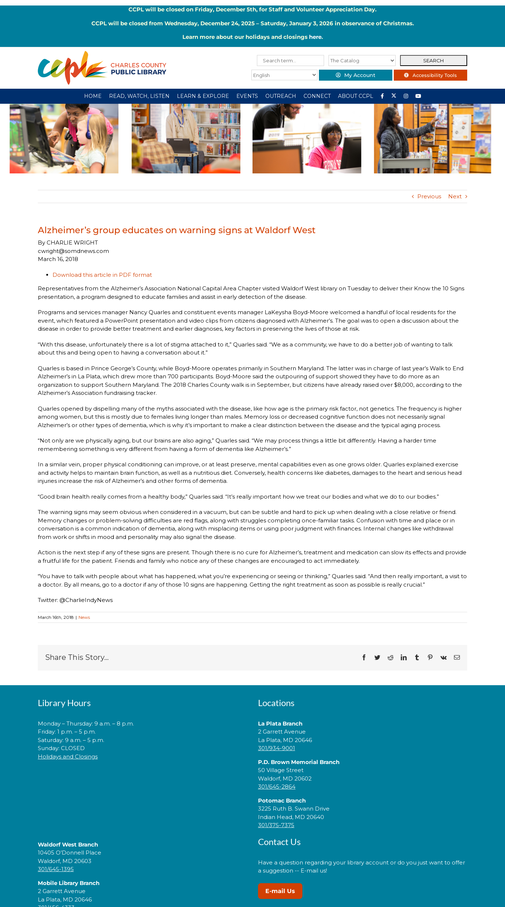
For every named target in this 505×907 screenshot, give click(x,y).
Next (455, 196)
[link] (142, 779)
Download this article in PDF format (102, 274)
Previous (429, 196)
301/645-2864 (276, 786)
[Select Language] (284, 75)
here (315, 36)
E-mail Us (280, 891)
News (84, 617)
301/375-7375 (276, 825)
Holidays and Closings (68, 756)
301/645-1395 (56, 869)
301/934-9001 (276, 748)
